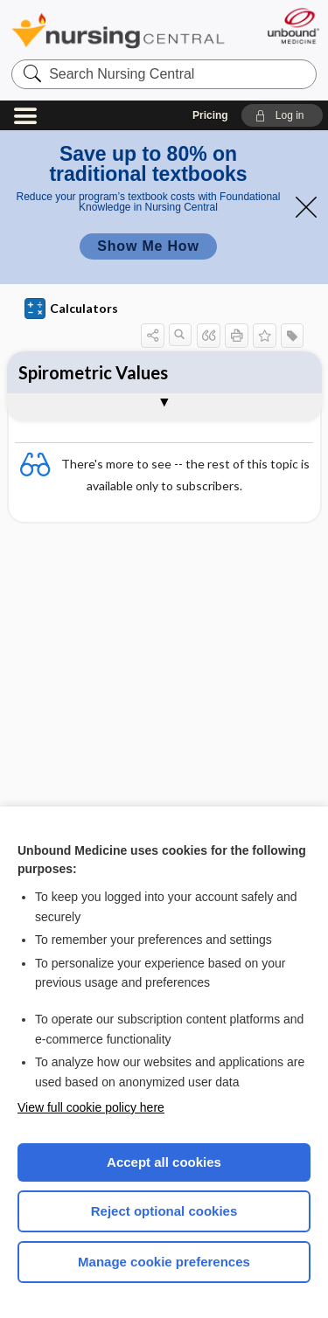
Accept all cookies (164, 1162)
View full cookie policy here (90, 1107)
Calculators (71, 308)
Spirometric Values (93, 372)
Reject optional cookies (164, 1211)
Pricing (210, 115)
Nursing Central (118, 30)
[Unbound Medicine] (292, 25)
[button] (282, 115)
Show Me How (148, 246)
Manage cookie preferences (164, 1261)
